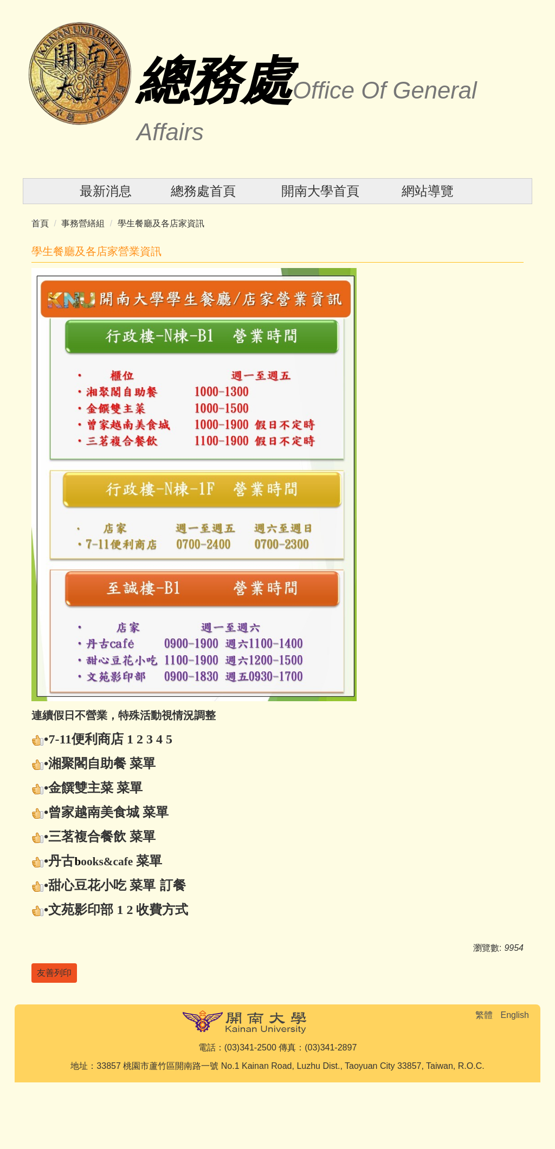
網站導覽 (428, 191)
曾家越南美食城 (93, 812)
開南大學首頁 (320, 191)
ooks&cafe (107, 861)
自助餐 (106, 763)
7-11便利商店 (86, 739)
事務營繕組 (83, 223)
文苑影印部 (80, 910)
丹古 (61, 861)
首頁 (40, 223)
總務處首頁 (203, 191)
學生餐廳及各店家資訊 (161, 223)
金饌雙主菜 (80, 788)
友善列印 (54, 972)
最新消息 (106, 191)
